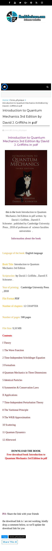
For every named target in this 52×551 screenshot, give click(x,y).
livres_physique (17, 100)
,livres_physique (20, 130)
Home (5, 100)
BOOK (37, 451)
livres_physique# (17, 537)
